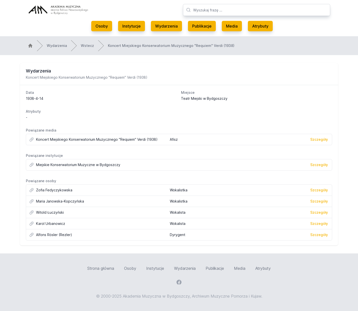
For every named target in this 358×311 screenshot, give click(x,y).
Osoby (101, 26)
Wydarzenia (166, 26)
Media (232, 26)
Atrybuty (260, 26)
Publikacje (202, 26)
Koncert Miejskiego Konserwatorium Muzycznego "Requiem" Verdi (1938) (171, 45)
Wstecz (87, 45)
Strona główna (100, 268)
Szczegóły (319, 139)
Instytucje (131, 26)
